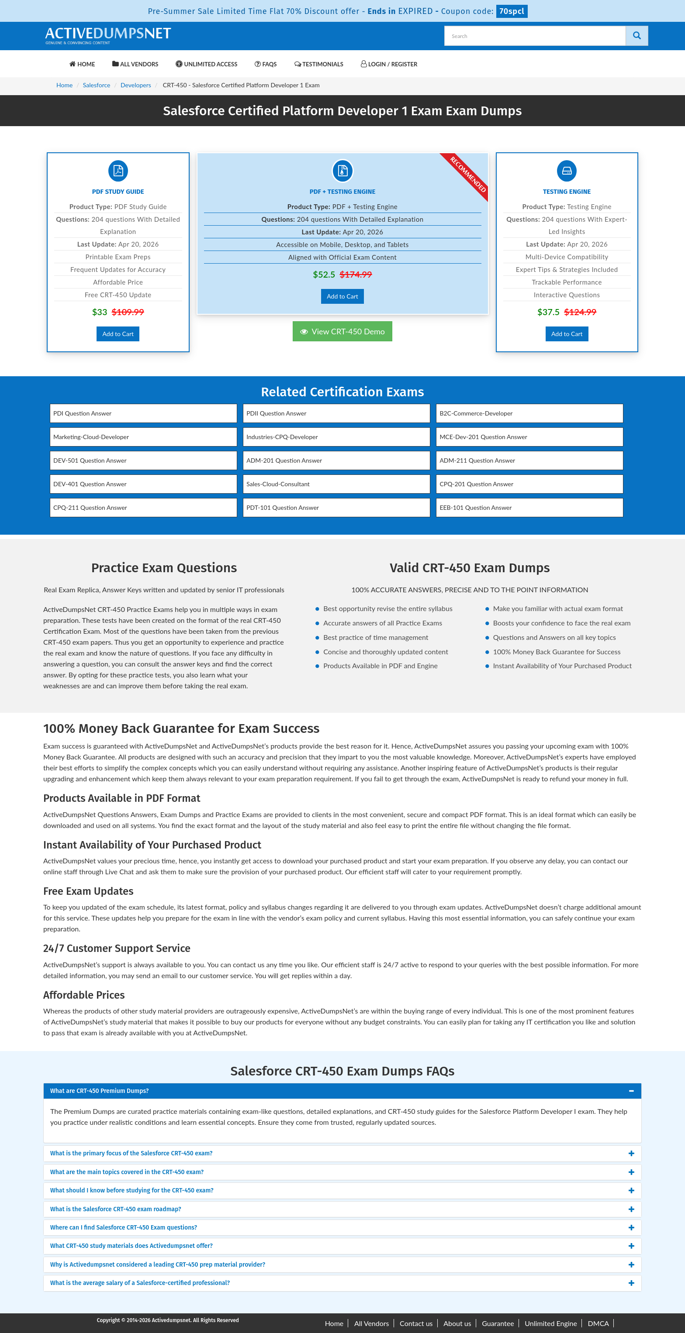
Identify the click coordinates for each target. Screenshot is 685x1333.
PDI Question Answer (82, 413)
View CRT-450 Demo (342, 331)
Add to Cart (118, 333)
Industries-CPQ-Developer (282, 436)
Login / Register (389, 64)
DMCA (598, 1323)
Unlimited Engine (551, 1323)
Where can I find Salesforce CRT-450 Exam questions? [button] (123, 1227)
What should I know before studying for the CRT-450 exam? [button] (132, 1190)
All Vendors (135, 64)
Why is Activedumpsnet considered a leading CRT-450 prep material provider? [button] (157, 1264)
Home (82, 64)
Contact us (416, 1323)
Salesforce (97, 85)
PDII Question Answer (276, 413)
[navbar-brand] (54, 59)
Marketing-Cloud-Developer (91, 436)
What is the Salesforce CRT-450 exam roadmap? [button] (115, 1209)
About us (457, 1323)
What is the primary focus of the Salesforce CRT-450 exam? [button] (131, 1153)
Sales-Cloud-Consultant (278, 484)
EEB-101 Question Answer (475, 507)
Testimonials (318, 64)
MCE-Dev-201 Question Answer (483, 436)
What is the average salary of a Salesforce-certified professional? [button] (140, 1283)
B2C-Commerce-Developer (475, 413)
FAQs (266, 64)
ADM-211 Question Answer (477, 460)
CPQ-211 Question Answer (90, 507)
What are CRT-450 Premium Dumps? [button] (99, 1091)
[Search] (637, 36)
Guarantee (498, 1323)
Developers (136, 85)
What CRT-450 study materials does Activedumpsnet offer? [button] (131, 1246)
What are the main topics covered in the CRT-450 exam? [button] (127, 1172)
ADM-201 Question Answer (284, 460)
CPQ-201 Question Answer (476, 484)
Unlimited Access (206, 64)
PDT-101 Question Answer (282, 507)
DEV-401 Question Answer (89, 484)
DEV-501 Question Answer (89, 460)
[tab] (342, 1091)
